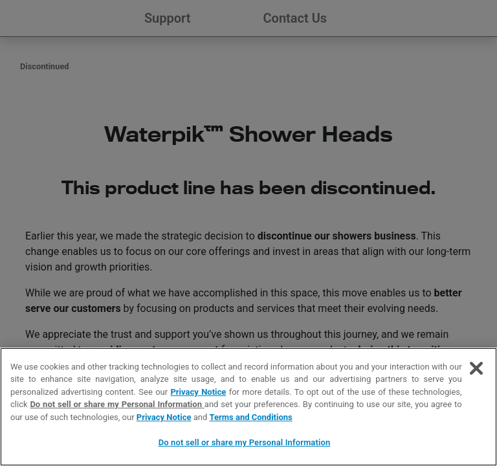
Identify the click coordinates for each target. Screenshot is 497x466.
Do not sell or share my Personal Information (117, 404)
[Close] (476, 368)
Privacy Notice (198, 392)
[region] (248, 407)
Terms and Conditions (251, 417)
